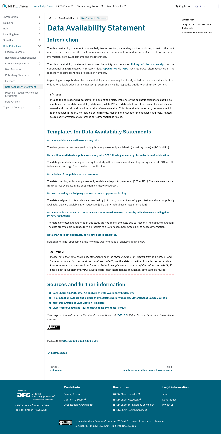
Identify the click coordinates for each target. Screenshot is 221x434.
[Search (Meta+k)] (206, 6)
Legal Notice (169, 399)
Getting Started (72, 394)
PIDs (125, 68)
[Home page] (50, 18)
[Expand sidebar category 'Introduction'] (39, 16)
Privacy (167, 404)
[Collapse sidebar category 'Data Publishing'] (39, 46)
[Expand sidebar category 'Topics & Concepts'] (39, 107)
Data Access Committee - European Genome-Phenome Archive (89, 307)
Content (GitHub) (75, 399)
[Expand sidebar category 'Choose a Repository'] (39, 63)
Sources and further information (197, 32)
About (165, 394)
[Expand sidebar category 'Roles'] (39, 28)
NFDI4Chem (64, 6)
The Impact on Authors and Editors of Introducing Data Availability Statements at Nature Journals (109, 297)
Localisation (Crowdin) (78, 404)
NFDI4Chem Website (126, 394)
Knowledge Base (43, 6)
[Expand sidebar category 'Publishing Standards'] (39, 75)
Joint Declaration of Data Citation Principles (78, 302)
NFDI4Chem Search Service (130, 410)
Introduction (188, 19)
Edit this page (57, 352)
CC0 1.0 (122, 315)
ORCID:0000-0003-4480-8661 (80, 341)
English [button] (181, 6)
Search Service (116, 6)
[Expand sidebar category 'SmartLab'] (39, 40)
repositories (110, 68)
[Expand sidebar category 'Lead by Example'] (39, 51)
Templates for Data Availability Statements (196, 26)
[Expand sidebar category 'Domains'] (39, 22)
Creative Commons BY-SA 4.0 (111, 421)
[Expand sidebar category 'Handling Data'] (39, 34)
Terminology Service (90, 6)
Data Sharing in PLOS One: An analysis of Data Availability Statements (93, 293)
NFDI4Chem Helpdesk (127, 399)
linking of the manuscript (147, 64)
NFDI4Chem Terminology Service (133, 404)
